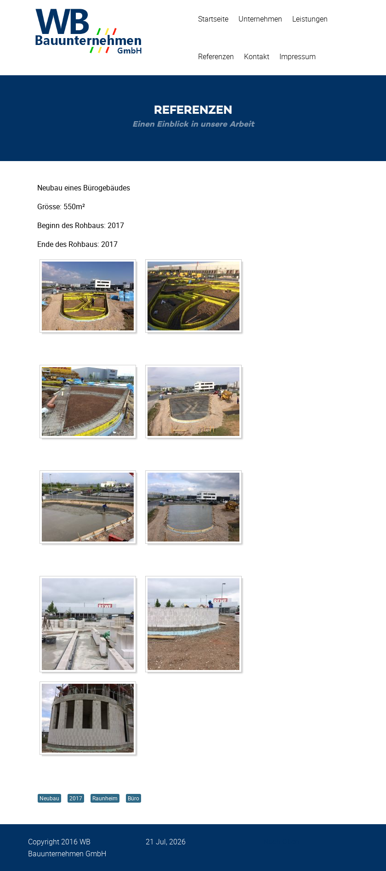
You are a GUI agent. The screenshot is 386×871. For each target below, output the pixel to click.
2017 (75, 798)
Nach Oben (281, 842)
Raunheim (105, 798)
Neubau (49, 798)
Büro (133, 798)
